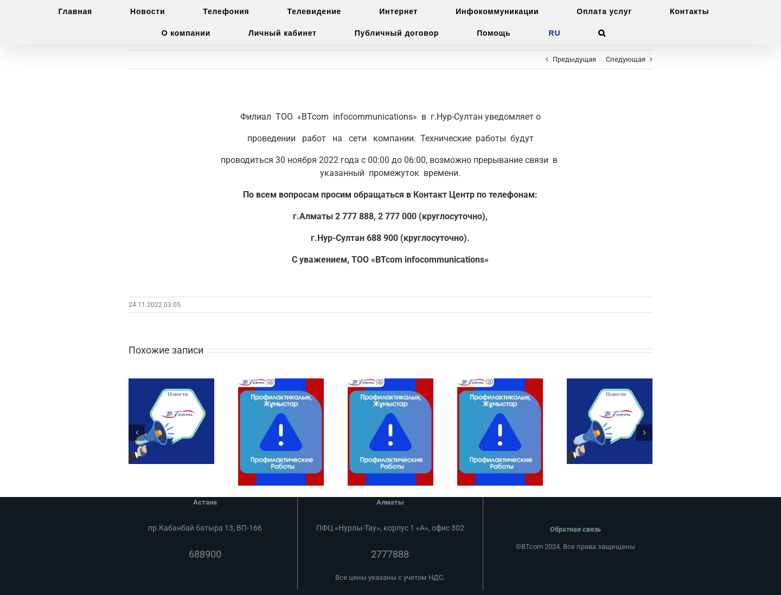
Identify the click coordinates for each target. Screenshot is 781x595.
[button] (602, 33)
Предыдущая (574, 59)
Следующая (625, 59)
